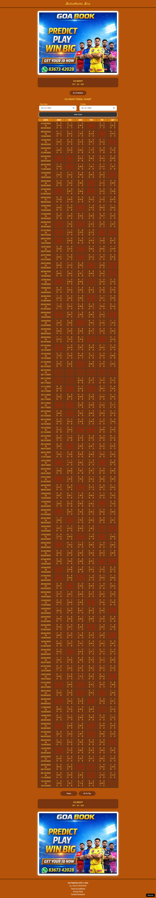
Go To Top (87, 794)
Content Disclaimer (78, 894)
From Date (43, 104)
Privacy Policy (78, 891)
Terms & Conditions (78, 889)
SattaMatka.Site (78, 4)
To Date (83, 104)
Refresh (150, 895)
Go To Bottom (78, 93)
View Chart (78, 115)
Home (69, 794)
